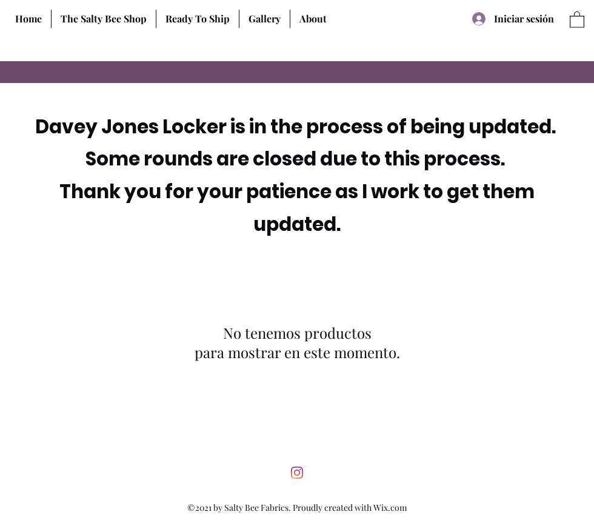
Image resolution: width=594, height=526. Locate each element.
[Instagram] (297, 473)
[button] (103, 19)
